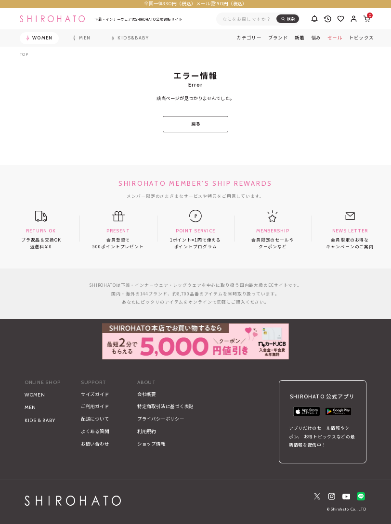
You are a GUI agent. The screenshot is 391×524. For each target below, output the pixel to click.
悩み (316, 38)
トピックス (361, 38)
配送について (95, 419)
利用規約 (146, 431)
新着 (300, 38)
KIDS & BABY (40, 420)
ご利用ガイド (95, 406)
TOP (24, 54)
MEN (30, 407)
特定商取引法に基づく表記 (165, 406)
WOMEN (35, 395)
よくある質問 (95, 431)
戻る (195, 124)
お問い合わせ (95, 444)
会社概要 (146, 394)
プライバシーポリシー (160, 419)
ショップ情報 (151, 444)
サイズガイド (95, 394)
